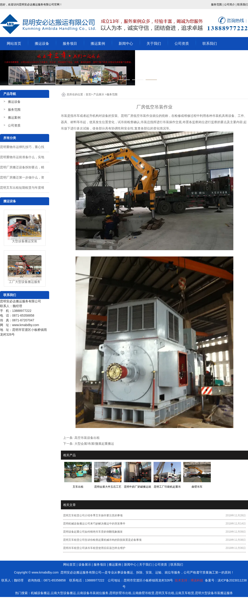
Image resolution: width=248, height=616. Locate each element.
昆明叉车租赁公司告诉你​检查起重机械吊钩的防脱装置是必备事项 (102, 539)
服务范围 (14, 109)
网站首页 (14, 43)
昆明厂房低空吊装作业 (136, 116)
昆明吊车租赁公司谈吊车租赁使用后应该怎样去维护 (94, 548)
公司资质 (182, 43)
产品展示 (98, 94)
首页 (88, 94)
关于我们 (154, 43)
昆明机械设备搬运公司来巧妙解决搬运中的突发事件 (94, 523)
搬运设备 (42, 43)
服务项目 (70, 43)
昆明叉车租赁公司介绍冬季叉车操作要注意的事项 (93, 515)
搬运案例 (98, 43)
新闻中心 (126, 43)
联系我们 (209, 43)
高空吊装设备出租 (87, 438)
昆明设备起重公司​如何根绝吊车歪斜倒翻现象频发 (93, 531)
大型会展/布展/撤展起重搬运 (94, 443)
